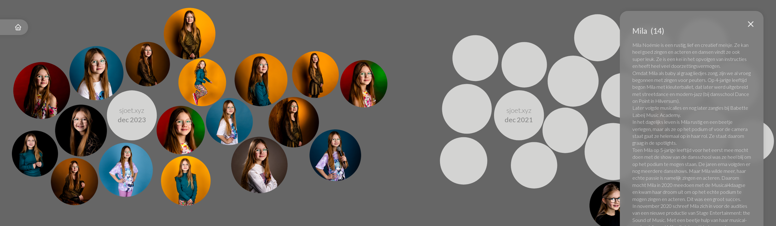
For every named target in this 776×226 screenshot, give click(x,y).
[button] (751, 24)
